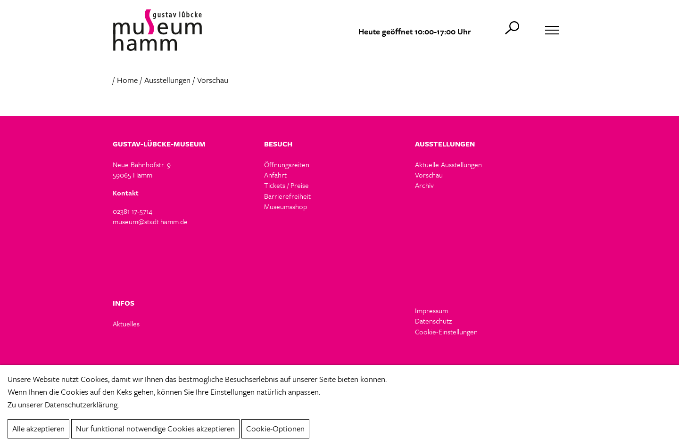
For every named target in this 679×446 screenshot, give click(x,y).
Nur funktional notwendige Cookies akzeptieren (155, 428)
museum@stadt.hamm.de (150, 221)
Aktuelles (126, 323)
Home (127, 80)
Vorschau (429, 175)
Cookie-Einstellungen (446, 331)
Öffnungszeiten (286, 164)
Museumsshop (285, 206)
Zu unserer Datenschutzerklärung (62, 404)
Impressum (431, 310)
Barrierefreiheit (287, 196)
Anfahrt (275, 175)
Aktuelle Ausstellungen (448, 164)
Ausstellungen (167, 80)
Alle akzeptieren (38, 428)
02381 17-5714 (132, 211)
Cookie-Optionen (275, 428)
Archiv (424, 185)
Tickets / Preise (286, 185)
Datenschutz (433, 321)
